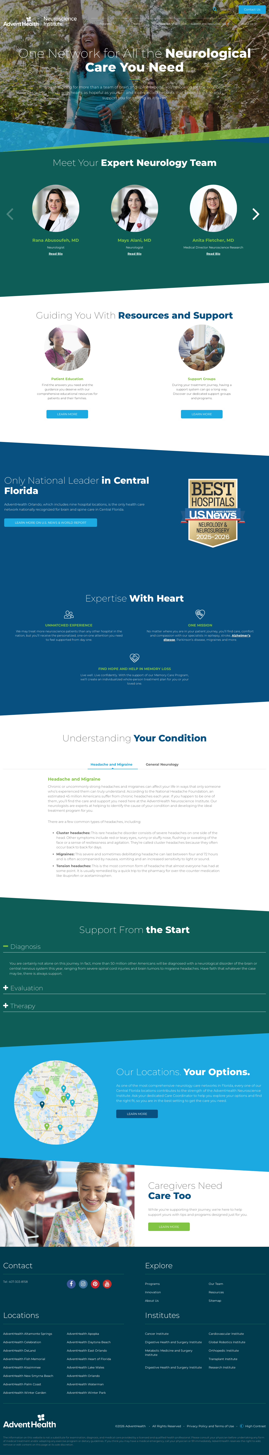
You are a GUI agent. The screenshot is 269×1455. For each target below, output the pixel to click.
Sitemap (215, 1301)
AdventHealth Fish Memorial (24, 1359)
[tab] (134, 948)
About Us (249, 23)
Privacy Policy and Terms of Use (210, 1426)
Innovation (165, 23)
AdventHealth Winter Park (86, 1393)
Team (136, 23)
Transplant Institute (223, 1359)
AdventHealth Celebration (22, 1342)
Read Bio (56, 254)
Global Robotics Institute (227, 1342)
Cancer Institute (157, 1334)
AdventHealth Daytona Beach (89, 1342)
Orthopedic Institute (224, 1350)
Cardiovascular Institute (226, 1334)
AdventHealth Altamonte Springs (27, 1334)
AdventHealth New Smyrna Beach (28, 1376)
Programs (107, 23)
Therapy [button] (19, 1006)
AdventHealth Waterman (85, 1384)
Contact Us (252, 9)
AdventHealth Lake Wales (85, 1367)
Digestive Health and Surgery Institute (173, 1342)
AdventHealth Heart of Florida (89, 1359)
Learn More (67, 414)
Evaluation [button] (23, 988)
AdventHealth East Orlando (87, 1350)
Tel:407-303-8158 (15, 1282)
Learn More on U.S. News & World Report (50, 523)
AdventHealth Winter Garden (24, 1393)
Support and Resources (208, 23)
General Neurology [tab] (162, 764)
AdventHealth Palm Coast (22, 1384)
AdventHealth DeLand (19, 1350)
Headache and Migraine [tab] (111, 764)
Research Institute (222, 1367)
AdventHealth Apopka (83, 1334)
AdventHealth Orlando (83, 1376)
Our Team (216, 1284)
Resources (216, 1292)
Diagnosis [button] (22, 946)
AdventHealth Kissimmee (22, 1367)
